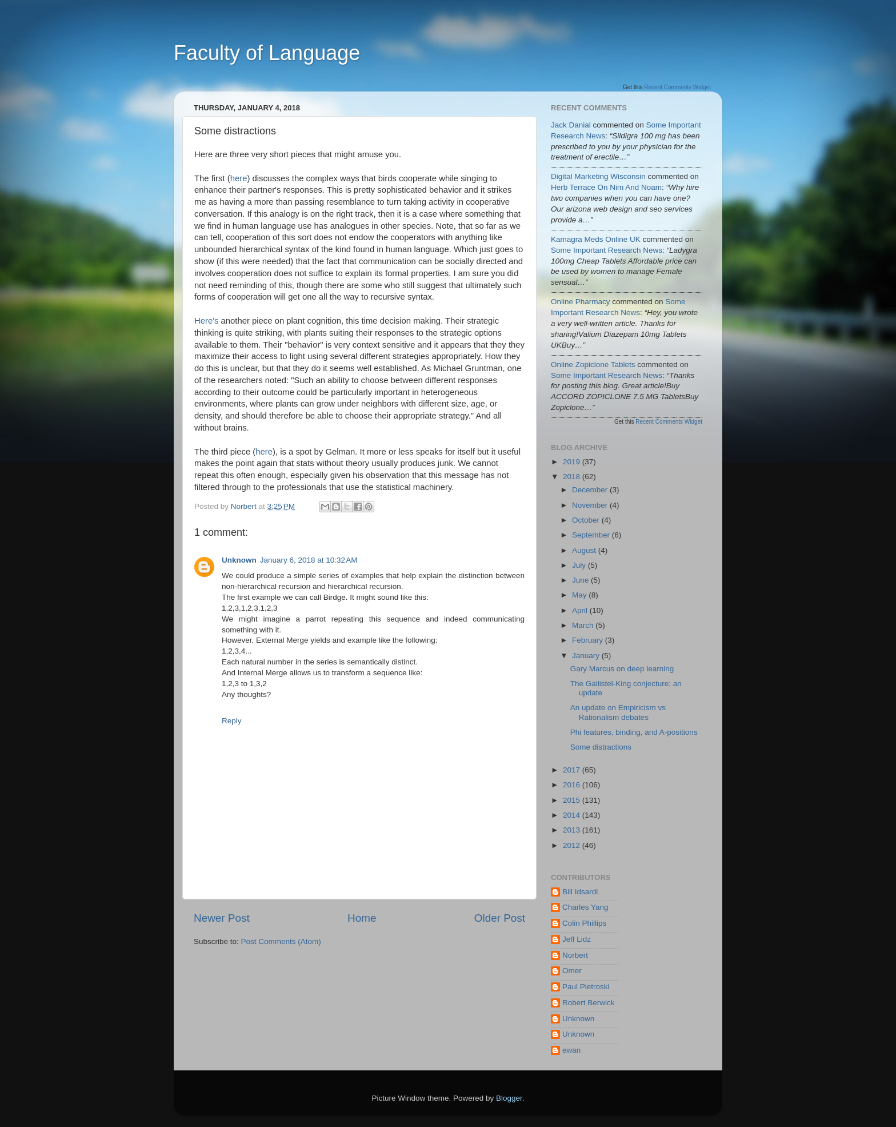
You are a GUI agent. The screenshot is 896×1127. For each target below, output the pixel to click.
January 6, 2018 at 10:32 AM (309, 560)
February (588, 640)
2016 (572, 784)
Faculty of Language (267, 53)
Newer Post (222, 918)
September (592, 535)
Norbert (575, 955)
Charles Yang (585, 907)
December (591, 489)
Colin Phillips (584, 923)
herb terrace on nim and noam (606, 187)
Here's (206, 320)
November (591, 505)
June (581, 580)
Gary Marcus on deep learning (622, 668)
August (585, 550)
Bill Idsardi (580, 891)
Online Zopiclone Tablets (593, 364)
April (581, 610)
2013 (572, 830)
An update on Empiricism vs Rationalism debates (618, 712)
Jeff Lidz (576, 939)
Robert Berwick (588, 1002)
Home (361, 918)
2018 (572, 476)
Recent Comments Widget (677, 87)
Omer (572, 970)
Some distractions (600, 747)
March (583, 625)
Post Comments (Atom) (281, 941)
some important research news (606, 250)
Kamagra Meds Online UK (596, 239)
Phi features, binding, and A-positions (634, 732)
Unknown (239, 560)
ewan (571, 1050)
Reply (232, 720)
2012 (572, 845)
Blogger (509, 1098)
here (238, 178)
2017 (572, 770)
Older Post (499, 918)
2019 (572, 461)
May (580, 595)
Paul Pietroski (586, 986)
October (587, 520)
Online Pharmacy (580, 301)
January (587, 655)
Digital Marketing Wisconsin (598, 176)
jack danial (571, 125)
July (580, 565)
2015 (572, 800)
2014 (572, 815)
